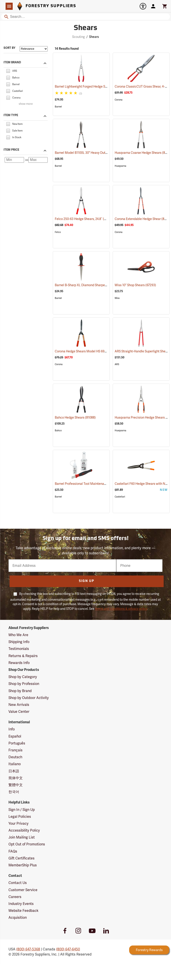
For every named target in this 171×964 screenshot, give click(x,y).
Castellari (120, 496)
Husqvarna (120, 165)
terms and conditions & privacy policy (121, 609)
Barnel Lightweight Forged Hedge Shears (89, 86)
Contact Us (17, 882)
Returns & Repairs (23, 656)
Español (14, 736)
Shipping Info (18, 641)
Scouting (78, 37)
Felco (58, 232)
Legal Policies (19, 816)
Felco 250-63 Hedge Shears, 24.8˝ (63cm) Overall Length (100, 219)
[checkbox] (8, 70)
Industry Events (21, 903)
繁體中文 (15, 785)
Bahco (58, 430)
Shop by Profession (23, 683)
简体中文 (15, 778)
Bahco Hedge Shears (75, 417)
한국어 (13, 791)
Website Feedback (23, 910)
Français (15, 750)
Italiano (14, 764)
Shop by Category (22, 676)
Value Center (18, 711)
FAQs (12, 851)
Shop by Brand (20, 691)
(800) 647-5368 (28, 949)
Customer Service (22, 890)
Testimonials (18, 648)
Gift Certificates (21, 858)
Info (11, 729)
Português (16, 743)
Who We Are (18, 635)
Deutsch (15, 757)
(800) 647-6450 (68, 949)
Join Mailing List (21, 837)
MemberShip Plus (22, 865)
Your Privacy (18, 823)
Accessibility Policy (24, 830)
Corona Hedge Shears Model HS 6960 (87, 351)
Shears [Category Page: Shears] (85, 28)
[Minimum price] (14, 159)
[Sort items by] (34, 48)
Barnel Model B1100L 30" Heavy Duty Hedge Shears (97, 153)
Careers (14, 896)
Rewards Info (19, 662)
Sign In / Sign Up (21, 809)
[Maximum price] (38, 159)
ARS (117, 364)
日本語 (13, 771)
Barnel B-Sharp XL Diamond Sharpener (88, 285)
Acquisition (17, 917)
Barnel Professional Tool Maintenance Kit (90, 484)
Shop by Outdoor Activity (28, 697)
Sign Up (86, 581)
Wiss (117, 298)
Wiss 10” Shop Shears (135, 285)
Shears (94, 37)
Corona (118, 99)
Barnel (58, 106)
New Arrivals (18, 704)
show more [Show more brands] (26, 104)
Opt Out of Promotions (26, 844)
